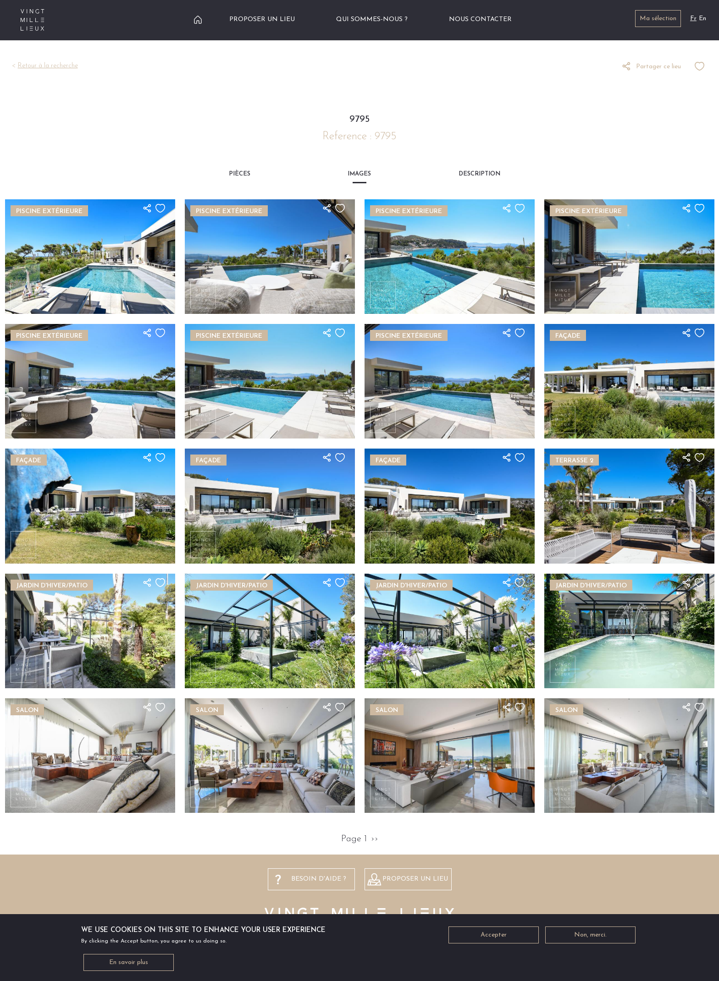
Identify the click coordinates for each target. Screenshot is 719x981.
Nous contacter (480, 19)
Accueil (198, 19)
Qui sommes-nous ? (372, 19)
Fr (693, 18)
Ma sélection (658, 18)
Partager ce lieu (658, 66)
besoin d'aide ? (318, 879)
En (702, 18)
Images (359, 174)
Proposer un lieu (262, 19)
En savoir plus (128, 964)
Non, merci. (590, 936)
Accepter (494, 936)
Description (479, 174)
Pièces (239, 174)
